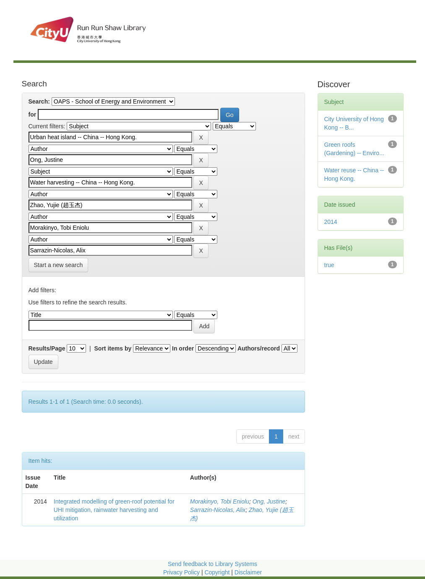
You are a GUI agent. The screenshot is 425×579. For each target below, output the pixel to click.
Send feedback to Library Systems (212, 564)
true (329, 265)
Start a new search (58, 265)
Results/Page (47, 348)
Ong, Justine (269, 501)
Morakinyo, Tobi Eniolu (219, 501)
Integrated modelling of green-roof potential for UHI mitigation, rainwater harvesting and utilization (114, 510)
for (33, 114)
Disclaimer (248, 572)
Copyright (217, 572)
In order (183, 348)
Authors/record (258, 348)
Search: (39, 101)
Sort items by (113, 348)
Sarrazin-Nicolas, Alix (218, 509)
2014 (330, 221)
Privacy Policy (181, 572)
